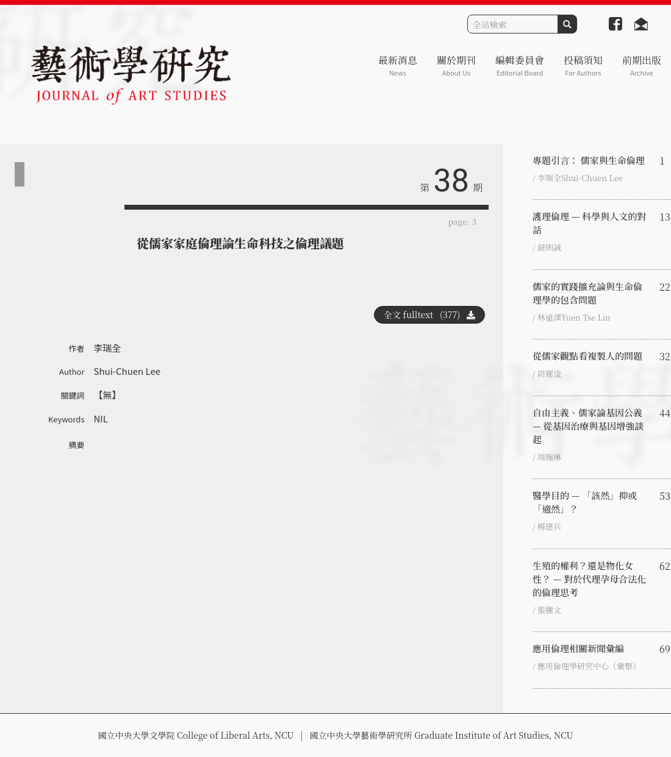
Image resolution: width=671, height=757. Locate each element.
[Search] (512, 24)
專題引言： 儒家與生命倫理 (589, 160)
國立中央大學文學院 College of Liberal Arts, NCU (195, 735)
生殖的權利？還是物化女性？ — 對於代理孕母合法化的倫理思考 (589, 579)
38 (451, 180)
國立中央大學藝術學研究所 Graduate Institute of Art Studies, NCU (441, 735)
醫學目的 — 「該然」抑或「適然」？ (585, 502)
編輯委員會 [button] (519, 65)
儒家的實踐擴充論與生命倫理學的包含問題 (587, 293)
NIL (101, 418)
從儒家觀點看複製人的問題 (587, 355)
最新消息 (397, 65)
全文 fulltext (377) (429, 314)
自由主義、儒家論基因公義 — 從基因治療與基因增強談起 (588, 426)
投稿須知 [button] (583, 65)
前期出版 (641, 65)
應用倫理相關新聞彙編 (578, 648)
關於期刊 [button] (456, 65)
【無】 (107, 394)
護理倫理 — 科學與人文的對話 (589, 223)
